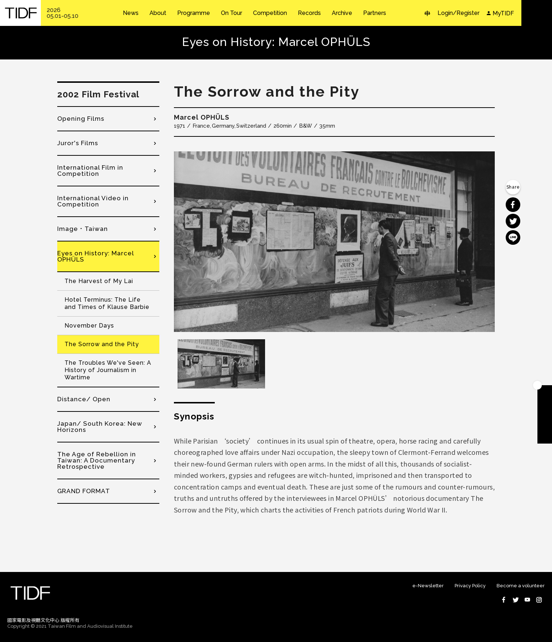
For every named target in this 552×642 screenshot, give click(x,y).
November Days (89, 325)
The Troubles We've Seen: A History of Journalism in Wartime (108, 370)
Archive (342, 13)
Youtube (527, 600)
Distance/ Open (83, 399)
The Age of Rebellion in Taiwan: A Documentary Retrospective (96, 460)
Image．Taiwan (82, 228)
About (157, 13)
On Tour (231, 13)
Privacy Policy (470, 585)
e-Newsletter (428, 585)
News (131, 13)
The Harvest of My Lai (99, 281)
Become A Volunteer (544, 421)
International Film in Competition (90, 170)
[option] (334, 241)
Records (309, 13)
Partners (374, 13)
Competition (270, 13)
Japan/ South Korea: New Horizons (99, 426)
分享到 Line (513, 237)
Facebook (504, 600)
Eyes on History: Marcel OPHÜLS (95, 256)
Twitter (515, 600)
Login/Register (458, 12)
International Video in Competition (93, 201)
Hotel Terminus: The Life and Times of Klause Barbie (107, 303)
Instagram (539, 600)
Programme (193, 13)
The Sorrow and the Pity (102, 344)
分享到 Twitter (513, 221)
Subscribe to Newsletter (544, 436)
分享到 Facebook (513, 204)
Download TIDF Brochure (544, 407)
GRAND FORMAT (83, 491)
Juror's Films (77, 143)
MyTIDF (503, 13)
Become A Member (544, 392)
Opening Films (80, 118)
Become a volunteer (521, 585)
